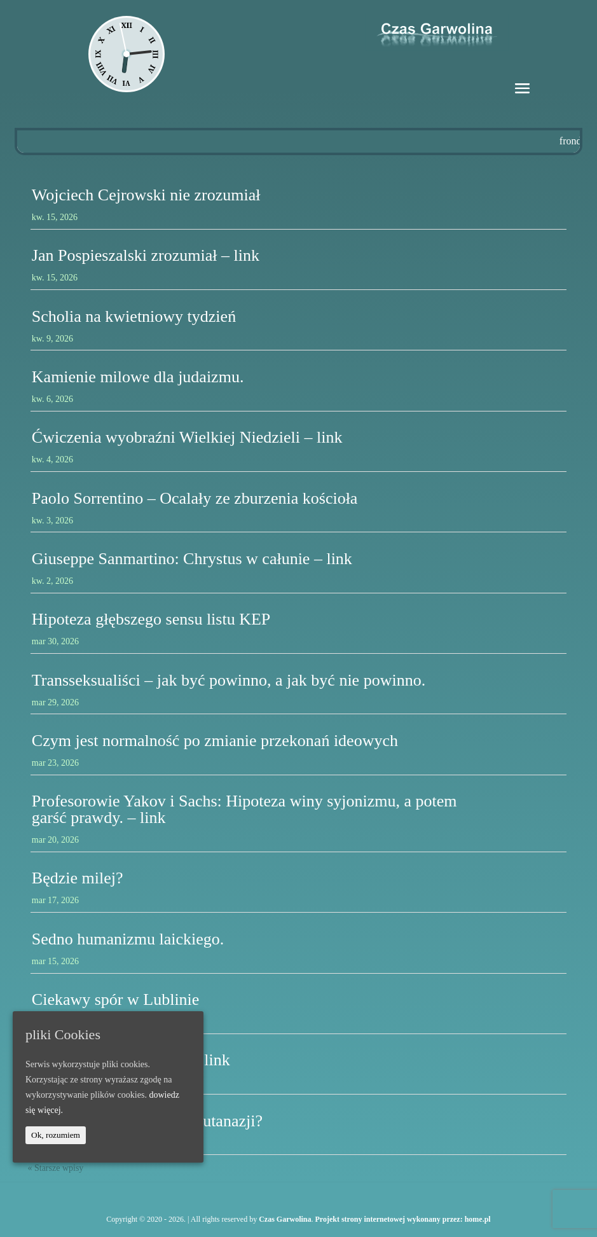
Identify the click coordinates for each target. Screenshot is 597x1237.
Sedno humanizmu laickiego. (128, 939)
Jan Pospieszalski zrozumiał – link (145, 255)
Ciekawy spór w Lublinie (116, 999)
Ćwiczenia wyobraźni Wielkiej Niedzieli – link (187, 437)
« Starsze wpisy (55, 1168)
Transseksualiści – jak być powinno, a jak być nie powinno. (228, 680)
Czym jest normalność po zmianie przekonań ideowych (215, 740)
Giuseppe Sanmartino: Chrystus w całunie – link (192, 558)
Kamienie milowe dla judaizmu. (138, 377)
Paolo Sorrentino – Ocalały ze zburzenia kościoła (195, 498)
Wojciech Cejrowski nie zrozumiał (146, 195)
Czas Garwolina (285, 1219)
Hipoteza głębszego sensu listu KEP (151, 619)
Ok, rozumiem (55, 1135)
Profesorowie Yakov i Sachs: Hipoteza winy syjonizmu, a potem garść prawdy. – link (244, 809)
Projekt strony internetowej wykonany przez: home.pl (403, 1219)
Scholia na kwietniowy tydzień (134, 316)
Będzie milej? (77, 878)
